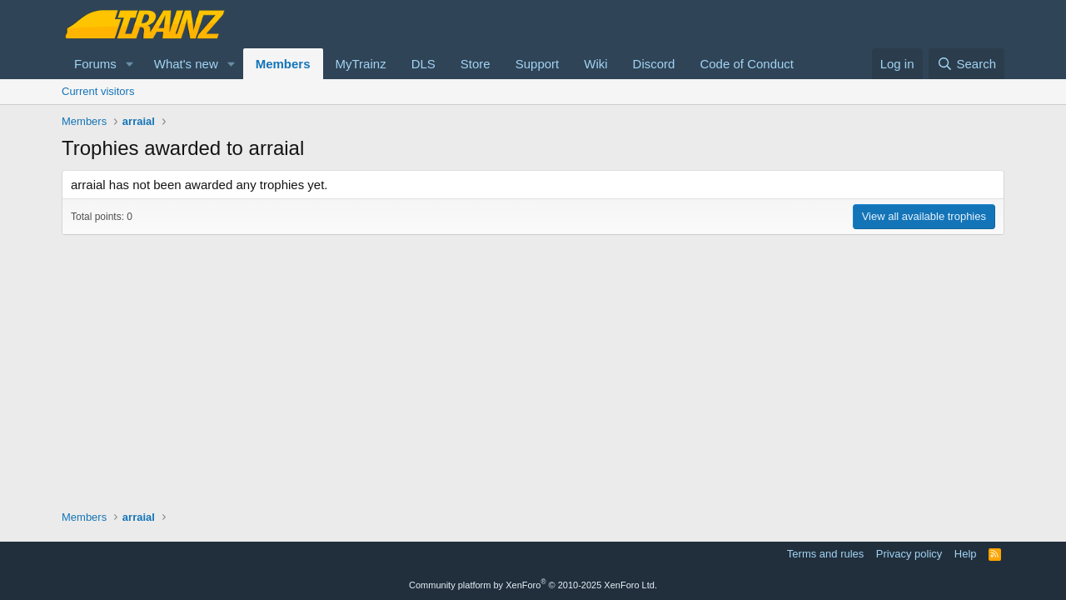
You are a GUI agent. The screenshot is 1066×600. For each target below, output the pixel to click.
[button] (130, 63)
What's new (186, 64)
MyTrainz (361, 64)
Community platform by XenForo (533, 585)
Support (538, 64)
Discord (654, 64)
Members (283, 64)
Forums (95, 64)
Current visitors (98, 91)
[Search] (966, 63)
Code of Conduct (747, 64)
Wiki (595, 64)
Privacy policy (909, 554)
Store (476, 64)
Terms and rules (825, 554)
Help (965, 554)
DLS (423, 64)
